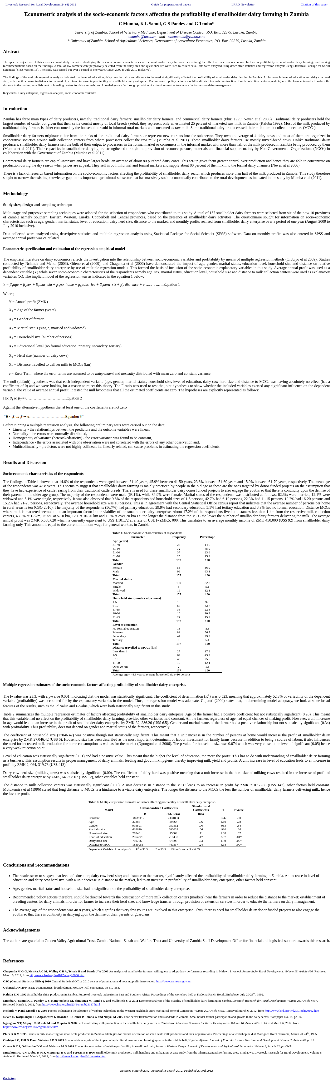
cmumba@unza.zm (142, 36)
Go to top (9, 1078)
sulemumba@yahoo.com (186, 36)
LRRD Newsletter (243, 4)
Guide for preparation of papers (171, 4)
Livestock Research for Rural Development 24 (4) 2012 (40, 4)
